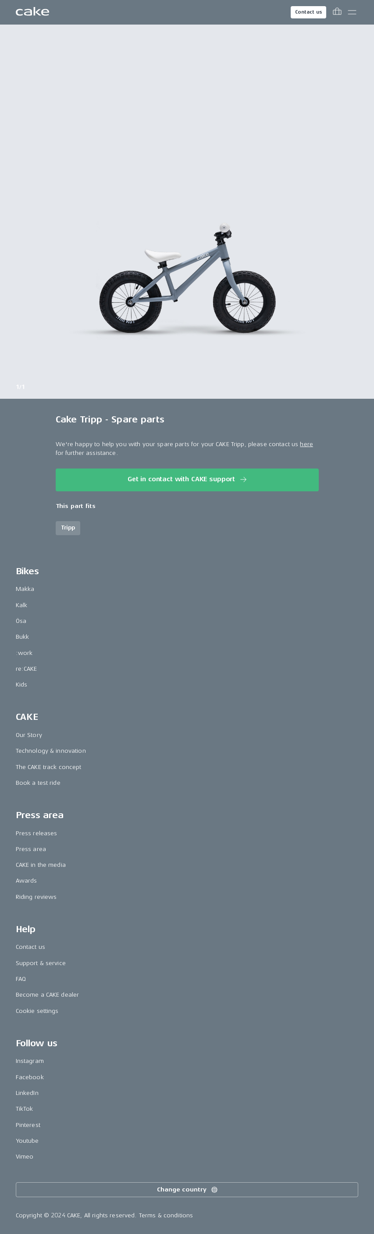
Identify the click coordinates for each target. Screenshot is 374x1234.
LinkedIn (27, 1093)
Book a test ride (38, 783)
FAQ (21, 979)
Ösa (21, 621)
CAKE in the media (41, 865)
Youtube (27, 1140)
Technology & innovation (51, 751)
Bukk (22, 636)
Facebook (30, 1077)
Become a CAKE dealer (47, 994)
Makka (25, 589)
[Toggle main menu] (352, 12)
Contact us (308, 12)
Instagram (30, 1061)
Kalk (22, 605)
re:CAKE (26, 668)
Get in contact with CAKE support (188, 479)
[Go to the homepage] (32, 12)
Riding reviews (36, 897)
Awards (26, 880)
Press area (31, 849)
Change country (187, 1189)
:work (24, 653)
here (306, 444)
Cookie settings (37, 1011)
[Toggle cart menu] (337, 12)
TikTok (24, 1108)
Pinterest (28, 1125)
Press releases (36, 833)
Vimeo (25, 1156)
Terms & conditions (166, 1215)
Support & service (41, 963)
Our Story (29, 735)
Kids (22, 684)
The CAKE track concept (49, 767)
